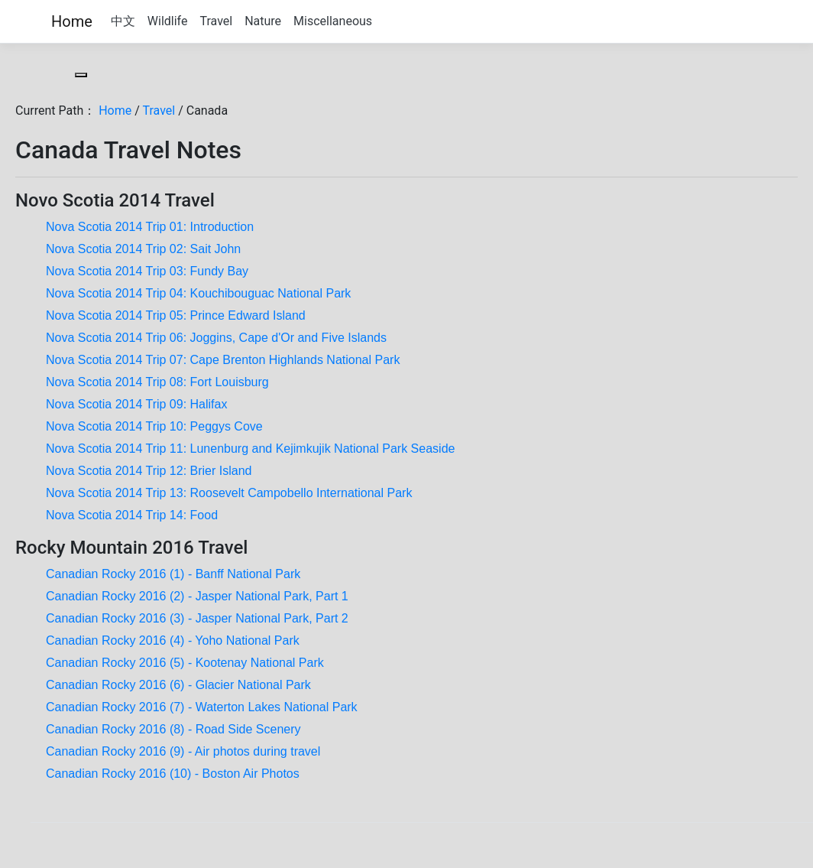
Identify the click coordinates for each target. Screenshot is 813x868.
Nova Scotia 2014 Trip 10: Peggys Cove (154, 426)
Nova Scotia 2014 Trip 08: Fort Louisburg (157, 381)
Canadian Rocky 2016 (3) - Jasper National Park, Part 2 (197, 618)
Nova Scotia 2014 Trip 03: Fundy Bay (147, 271)
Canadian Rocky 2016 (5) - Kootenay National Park (185, 662)
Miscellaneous (332, 21)
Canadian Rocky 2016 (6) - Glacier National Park (178, 684)
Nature (263, 21)
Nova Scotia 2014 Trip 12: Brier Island (148, 470)
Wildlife (167, 21)
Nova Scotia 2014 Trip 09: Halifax (136, 404)
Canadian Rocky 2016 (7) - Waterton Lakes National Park (202, 707)
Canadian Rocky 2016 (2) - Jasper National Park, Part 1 (197, 596)
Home (71, 21)
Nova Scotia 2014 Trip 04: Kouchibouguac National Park (198, 293)
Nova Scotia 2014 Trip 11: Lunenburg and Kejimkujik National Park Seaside (250, 448)
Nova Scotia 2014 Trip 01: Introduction (150, 226)
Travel (215, 21)
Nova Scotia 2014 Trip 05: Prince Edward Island (176, 315)
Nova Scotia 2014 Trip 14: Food (132, 515)
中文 (123, 21)
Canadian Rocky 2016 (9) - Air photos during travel (183, 751)
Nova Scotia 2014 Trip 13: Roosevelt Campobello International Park (229, 492)
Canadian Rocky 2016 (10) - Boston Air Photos (173, 773)
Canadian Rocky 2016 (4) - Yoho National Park (173, 640)
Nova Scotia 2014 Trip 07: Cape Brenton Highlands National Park (223, 359)
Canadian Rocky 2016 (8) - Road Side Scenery (173, 729)
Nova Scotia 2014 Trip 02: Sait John (143, 248)
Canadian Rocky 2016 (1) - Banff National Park (173, 573)
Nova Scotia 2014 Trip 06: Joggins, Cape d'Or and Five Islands (216, 337)
